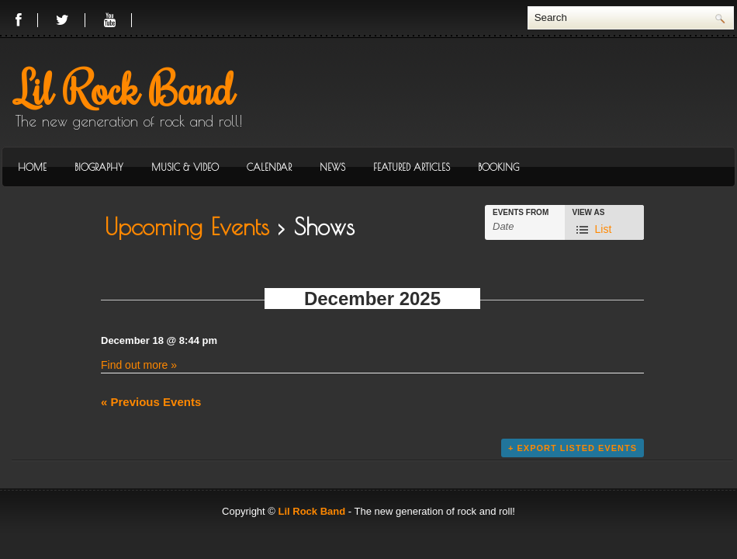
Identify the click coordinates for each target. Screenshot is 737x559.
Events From (520, 213)
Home (32, 166)
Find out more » (139, 365)
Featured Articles (411, 166)
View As (589, 213)
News (332, 166)
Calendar (269, 166)
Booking (498, 166)
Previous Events (151, 401)
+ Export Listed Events (572, 448)
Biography (98, 166)
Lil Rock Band (125, 88)
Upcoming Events (187, 226)
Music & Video (185, 166)
